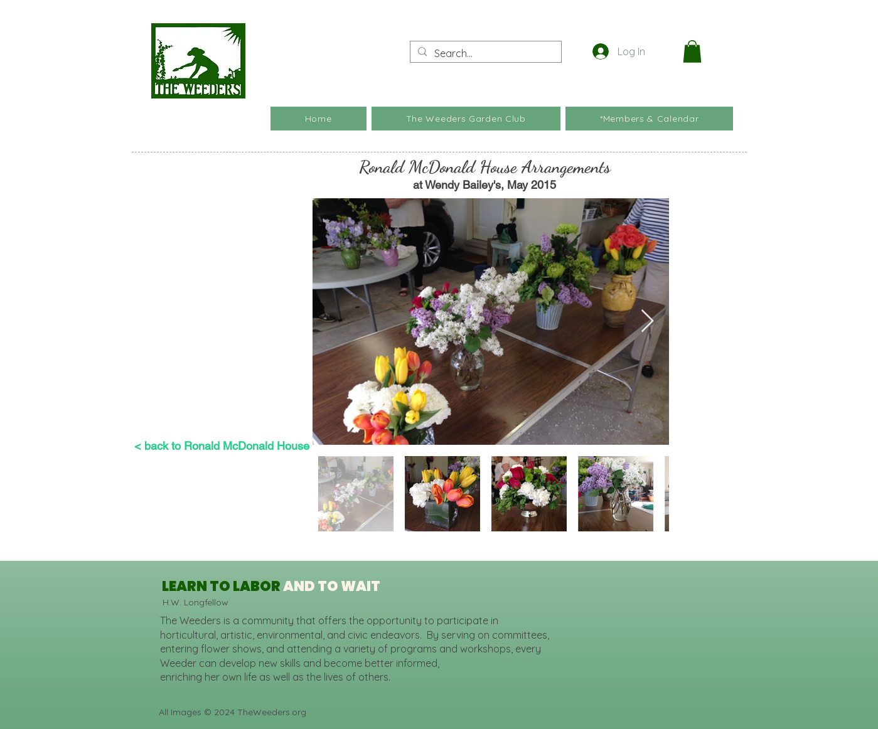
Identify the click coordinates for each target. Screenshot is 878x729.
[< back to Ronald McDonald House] (221, 446)
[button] (692, 51)
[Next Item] (647, 321)
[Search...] (484, 53)
